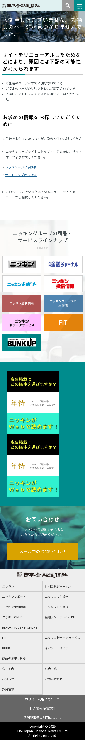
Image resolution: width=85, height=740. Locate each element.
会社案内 (8, 668)
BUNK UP (8, 648)
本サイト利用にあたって (42, 699)
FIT (4, 637)
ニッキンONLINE (13, 617)
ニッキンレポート (14, 596)
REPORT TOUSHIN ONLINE (19, 627)
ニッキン (8, 586)
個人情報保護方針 (42, 708)
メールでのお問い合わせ (42, 551)
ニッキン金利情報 (14, 607)
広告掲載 (51, 668)
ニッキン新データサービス (62, 637)
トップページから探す (21, 167)
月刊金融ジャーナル (58, 586)
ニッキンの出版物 (56, 607)
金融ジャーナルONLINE (60, 617)
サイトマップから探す (21, 175)
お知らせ (8, 679)
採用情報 (8, 689)
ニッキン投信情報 (56, 596)
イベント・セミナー (58, 648)
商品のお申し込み (14, 658)
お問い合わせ (54, 679)
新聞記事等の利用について (43, 717)
